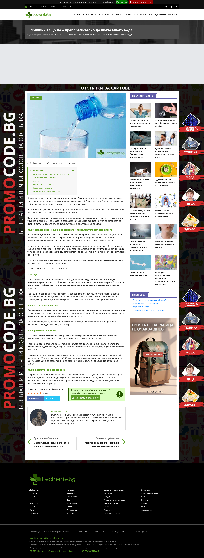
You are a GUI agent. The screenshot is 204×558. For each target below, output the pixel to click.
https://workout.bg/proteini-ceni (146, 303)
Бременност (72, 496)
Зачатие (32, 496)
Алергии (32, 506)
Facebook (34, 398)
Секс (68, 500)
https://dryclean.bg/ (141, 307)
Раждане (107, 496)
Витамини (33, 513)
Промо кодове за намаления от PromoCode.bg (152, 300)
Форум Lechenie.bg (112, 513)
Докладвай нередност (85, 397)
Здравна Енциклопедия (114, 490)
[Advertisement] (102, 63)
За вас (76, 15)
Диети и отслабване (166, 15)
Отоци (36, 181)
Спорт (69, 506)
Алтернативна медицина (114, 500)
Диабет (144, 503)
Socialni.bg (44, 538)
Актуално (117, 15)
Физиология (146, 510)
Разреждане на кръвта (42, 188)
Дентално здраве (111, 503)
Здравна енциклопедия (139, 15)
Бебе (31, 500)
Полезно (104, 15)
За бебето (108, 493)
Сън (143, 506)
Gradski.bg (33, 538)
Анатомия (108, 510)
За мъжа (33, 493)
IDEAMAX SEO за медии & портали (43, 551)
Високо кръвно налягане (43, 184)
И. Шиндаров (35, 163)
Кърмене (145, 496)
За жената (145, 490)
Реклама (54, 6)
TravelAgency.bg (56, 538)
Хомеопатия (72, 503)
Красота (144, 500)
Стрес (31, 510)
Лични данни (141, 531)
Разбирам (121, 2)
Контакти (67, 6)
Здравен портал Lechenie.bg (40, 34)
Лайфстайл (33, 503)
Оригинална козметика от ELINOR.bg (148, 310)
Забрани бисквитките (141, 2)
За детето (71, 493)
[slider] (34, 393)
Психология (72, 510)
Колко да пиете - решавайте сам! (46, 191)
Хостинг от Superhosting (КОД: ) (79, 551)
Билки (106, 506)
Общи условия (117, 531)
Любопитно (89, 15)
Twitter (50, 398)
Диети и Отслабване (149, 493)
